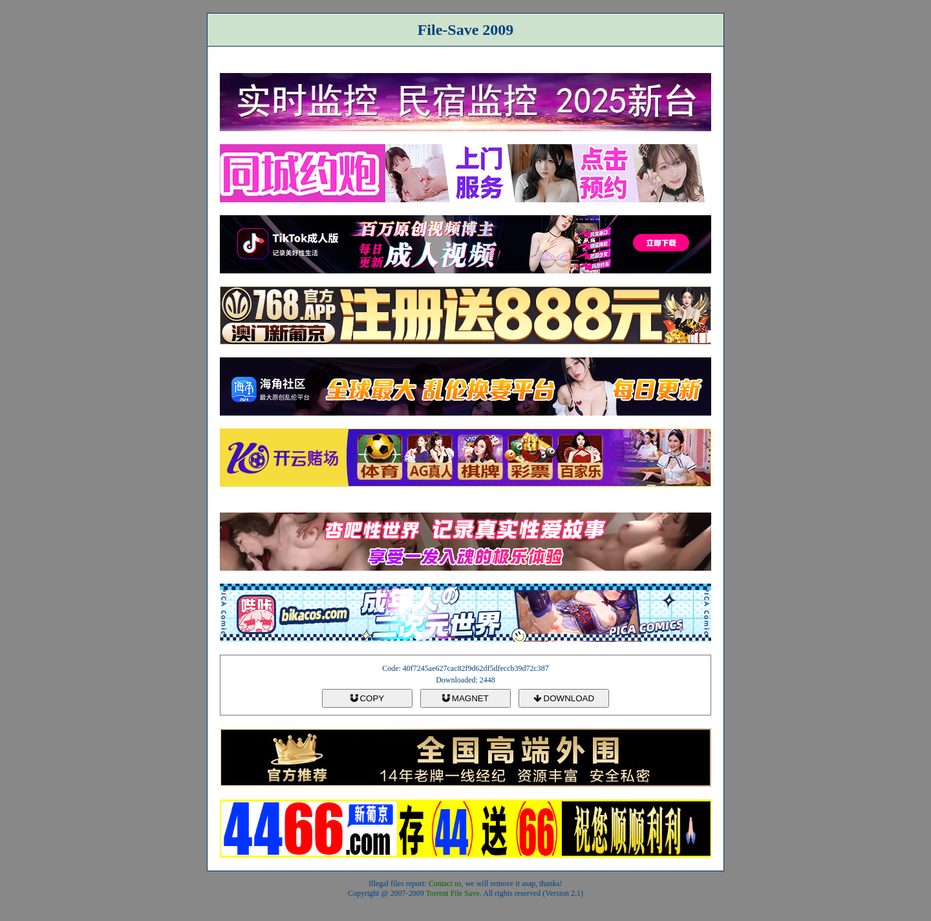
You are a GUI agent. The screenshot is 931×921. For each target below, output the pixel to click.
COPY (367, 698)
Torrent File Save (453, 893)
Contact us (445, 883)
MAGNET (465, 698)
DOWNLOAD (563, 698)
